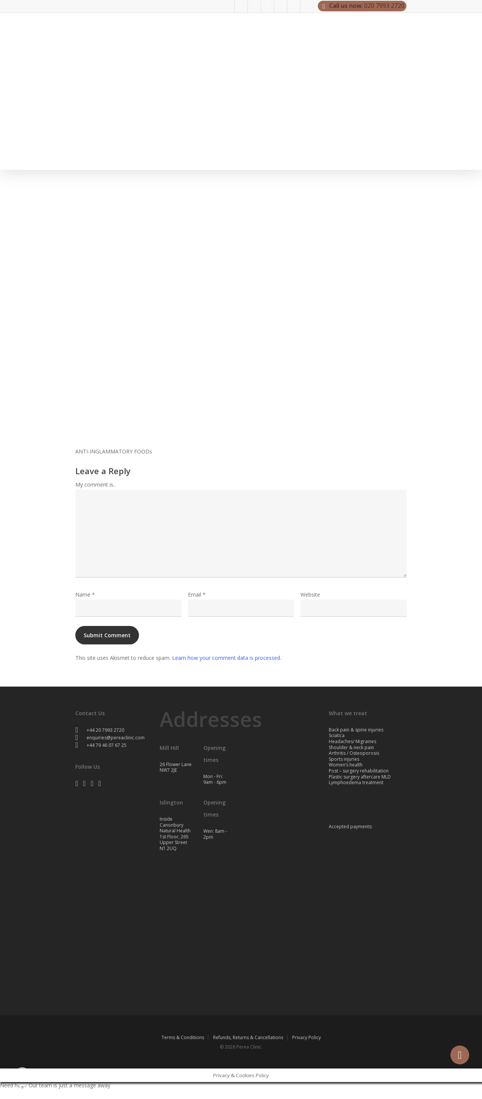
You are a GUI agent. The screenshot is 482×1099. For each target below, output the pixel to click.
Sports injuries (344, 759)
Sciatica (337, 735)
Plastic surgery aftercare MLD (360, 777)
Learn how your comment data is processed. (226, 657)
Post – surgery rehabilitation (359, 771)
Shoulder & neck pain (351, 747)
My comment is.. (95, 484)
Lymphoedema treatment (356, 782)
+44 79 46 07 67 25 (101, 745)
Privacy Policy (306, 1037)
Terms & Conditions (183, 1037)
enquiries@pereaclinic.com (110, 737)
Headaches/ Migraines (352, 741)
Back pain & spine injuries (356, 730)
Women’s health (346, 765)
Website (310, 594)
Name (85, 594)
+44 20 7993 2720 (99, 730)
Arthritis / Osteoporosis (354, 753)
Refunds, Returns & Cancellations (248, 1037)
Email (197, 594)
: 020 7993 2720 (362, 6)
